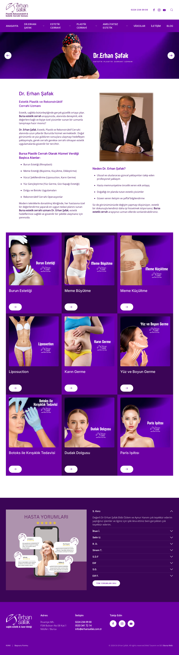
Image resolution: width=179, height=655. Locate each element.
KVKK (8, 645)
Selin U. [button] (97, 537)
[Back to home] (17, 10)
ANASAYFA (12, 25)
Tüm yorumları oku (106, 583)
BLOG (170, 25)
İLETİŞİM (156, 25)
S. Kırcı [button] (96, 511)
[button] (171, 9)
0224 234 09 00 (83, 622)
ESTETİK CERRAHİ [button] (60, 26)
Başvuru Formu (21, 645)
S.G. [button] (95, 569)
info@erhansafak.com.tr (88, 629)
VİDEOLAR (139, 25)
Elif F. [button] (96, 575)
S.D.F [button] (95, 556)
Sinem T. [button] (97, 550)
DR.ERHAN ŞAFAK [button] (34, 26)
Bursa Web (168, 645)
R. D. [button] (95, 543)
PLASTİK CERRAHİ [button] (87, 26)
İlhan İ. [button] (96, 531)
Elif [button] (94, 563)
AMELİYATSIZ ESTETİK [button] (115, 26)
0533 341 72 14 (83, 625)
